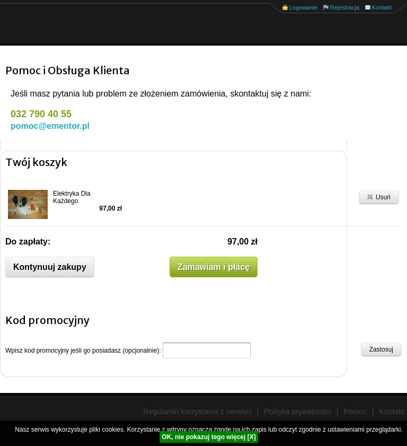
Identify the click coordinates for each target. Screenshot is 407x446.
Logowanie (303, 7)
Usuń (379, 197)
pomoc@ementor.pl (50, 125)
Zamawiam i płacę (214, 267)
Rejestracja (344, 7)
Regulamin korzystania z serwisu (197, 411)
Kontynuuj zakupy (49, 267)
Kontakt (382, 7)
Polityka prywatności (297, 411)
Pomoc (355, 411)
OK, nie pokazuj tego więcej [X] (208, 437)
